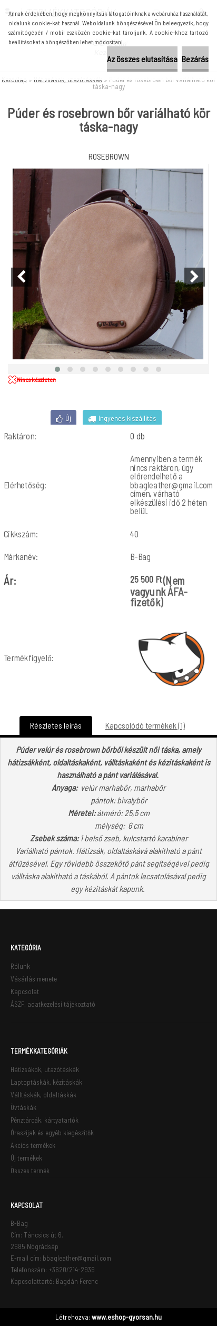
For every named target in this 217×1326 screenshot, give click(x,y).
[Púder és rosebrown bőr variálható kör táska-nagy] (108, 264)
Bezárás (195, 59)
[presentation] (21, 277)
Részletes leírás (56, 725)
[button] (57, 369)
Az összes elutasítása (142, 59)
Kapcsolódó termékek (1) (145, 725)
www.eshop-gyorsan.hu (127, 1316)
